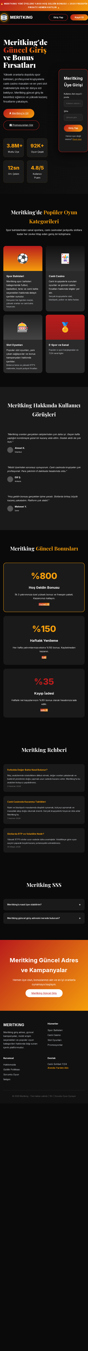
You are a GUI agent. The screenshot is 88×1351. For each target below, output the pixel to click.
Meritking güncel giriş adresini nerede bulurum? (44, 918)
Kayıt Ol (79, 17)
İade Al (44, 710)
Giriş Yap (58, 17)
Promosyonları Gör (21, 125)
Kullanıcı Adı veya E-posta (73, 95)
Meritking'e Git (18, 113)
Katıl (44, 657)
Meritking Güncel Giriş (44, 993)
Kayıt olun (77, 139)
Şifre (66, 111)
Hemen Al (44, 604)
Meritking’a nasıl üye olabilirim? (44, 904)
